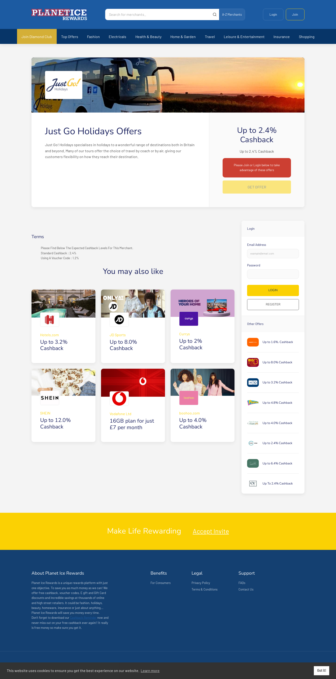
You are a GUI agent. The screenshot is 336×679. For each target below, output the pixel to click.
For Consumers (160, 583)
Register (273, 304)
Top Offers (69, 36)
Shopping (307, 36)
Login (273, 14)
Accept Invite (211, 531)
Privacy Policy (201, 583)
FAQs (241, 583)
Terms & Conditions (204, 589)
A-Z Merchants (232, 14)
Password (253, 265)
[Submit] (214, 14)
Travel (210, 36)
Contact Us (245, 589)
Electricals (117, 36)
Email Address (256, 245)
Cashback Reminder (83, 617)
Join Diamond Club (36, 36)
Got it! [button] (321, 670)
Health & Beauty (148, 36)
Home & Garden (183, 36)
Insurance (281, 36)
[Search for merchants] (157, 14)
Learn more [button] (150, 670)
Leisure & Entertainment (244, 36)
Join (295, 14)
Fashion (93, 36)
